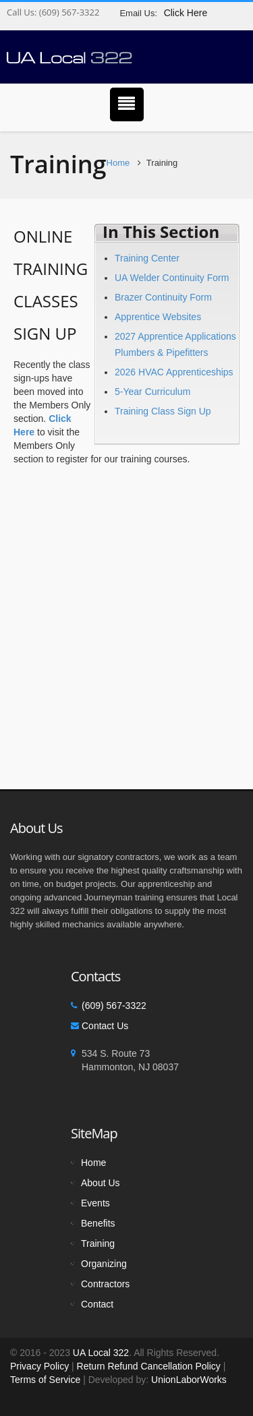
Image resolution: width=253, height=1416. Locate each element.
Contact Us (105, 1025)
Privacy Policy (39, 1366)
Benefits (98, 1223)
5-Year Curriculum (152, 391)
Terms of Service (45, 1379)
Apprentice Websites (158, 316)
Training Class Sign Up (163, 411)
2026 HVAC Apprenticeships (174, 372)
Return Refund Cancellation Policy (149, 1366)
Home (118, 163)
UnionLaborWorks (187, 1379)
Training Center (147, 258)
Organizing (104, 1263)
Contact (97, 1304)
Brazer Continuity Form (163, 297)
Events (95, 1203)
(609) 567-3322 (67, 12)
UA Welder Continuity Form (172, 277)
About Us (100, 1182)
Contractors (105, 1284)
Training (98, 1243)
